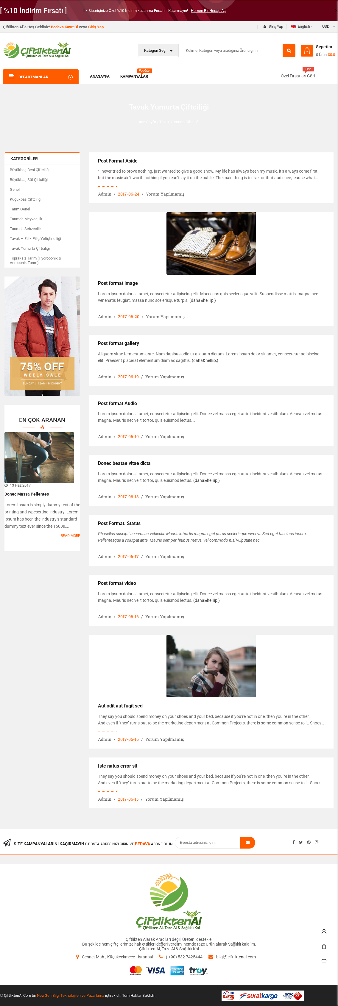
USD (326, 26)
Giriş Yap (96, 27)
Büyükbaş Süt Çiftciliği (29, 179)
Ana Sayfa (147, 122)
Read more (70, 536)
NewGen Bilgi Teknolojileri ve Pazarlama (70, 995)
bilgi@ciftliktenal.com (236, 957)
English (300, 26)
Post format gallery (118, 343)
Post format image (118, 283)
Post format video (117, 583)
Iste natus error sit (117, 766)
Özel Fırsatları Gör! (298, 76)
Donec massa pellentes (26, 494)
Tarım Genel (20, 209)
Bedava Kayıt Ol (64, 27)
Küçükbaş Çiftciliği (25, 199)
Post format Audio (117, 403)
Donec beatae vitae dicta (124, 463)
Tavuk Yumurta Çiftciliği (30, 248)
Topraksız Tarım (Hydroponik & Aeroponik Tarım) (35, 260)
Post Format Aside (118, 161)
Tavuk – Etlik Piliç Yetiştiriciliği (35, 238)
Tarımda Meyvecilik (26, 219)
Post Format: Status (119, 523)
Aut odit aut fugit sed (120, 706)
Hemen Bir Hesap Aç (208, 10)
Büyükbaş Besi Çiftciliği (29, 170)
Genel (15, 189)
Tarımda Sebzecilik (26, 228)
